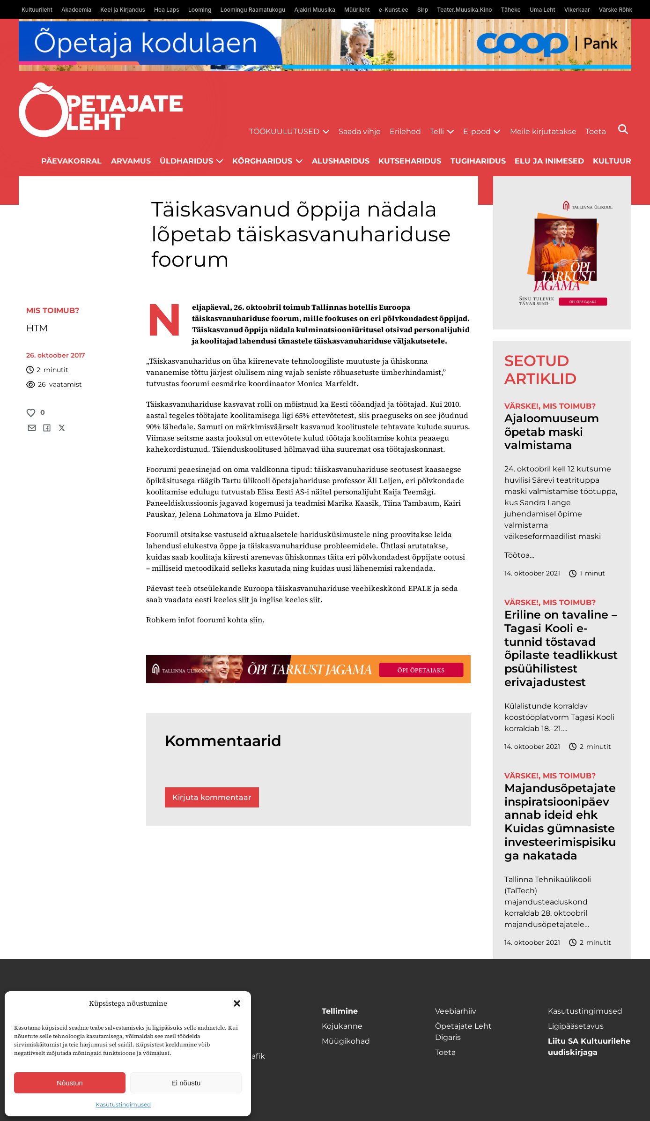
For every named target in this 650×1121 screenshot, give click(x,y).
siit (243, 599)
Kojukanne (342, 1026)
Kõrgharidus (262, 161)
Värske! (521, 406)
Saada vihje (360, 131)
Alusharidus (340, 161)
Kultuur (612, 161)
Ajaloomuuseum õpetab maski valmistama (551, 432)
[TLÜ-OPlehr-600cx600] (562, 253)
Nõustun (70, 1083)
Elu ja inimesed (549, 161)
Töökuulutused (284, 131)
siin (256, 619)
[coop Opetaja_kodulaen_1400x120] (325, 45)
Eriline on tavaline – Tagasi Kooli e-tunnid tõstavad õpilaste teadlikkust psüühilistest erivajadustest (561, 648)
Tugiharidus (478, 161)
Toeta (595, 131)
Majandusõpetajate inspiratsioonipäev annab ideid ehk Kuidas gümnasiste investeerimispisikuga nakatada (560, 822)
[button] (237, 1003)
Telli (437, 131)
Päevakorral (71, 161)
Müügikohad (346, 1041)
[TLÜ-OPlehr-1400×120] (308, 669)
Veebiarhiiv (455, 1011)
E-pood (477, 131)
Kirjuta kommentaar (211, 797)
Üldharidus (186, 161)
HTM (37, 328)
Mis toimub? (52, 310)
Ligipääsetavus (576, 1026)
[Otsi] (623, 129)
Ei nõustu (186, 1083)
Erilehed (405, 131)
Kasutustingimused (123, 1104)
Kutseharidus (409, 161)
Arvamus (131, 161)
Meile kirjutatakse (543, 131)
